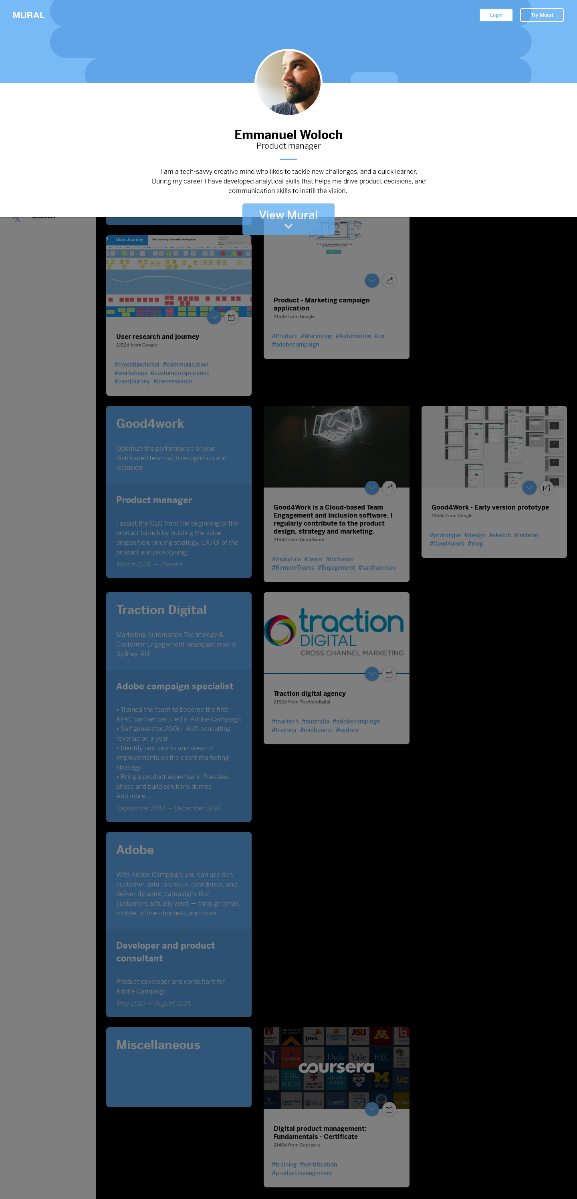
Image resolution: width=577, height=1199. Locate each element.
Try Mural (542, 15)
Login (496, 15)
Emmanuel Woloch (288, 133)
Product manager (288, 146)
